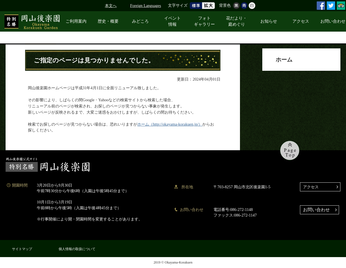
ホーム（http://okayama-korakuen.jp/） (169, 124)
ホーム (284, 60)
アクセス (311, 187)
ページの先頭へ (290, 150)
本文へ (111, 5)
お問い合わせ (316, 209)
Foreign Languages (145, 5)
